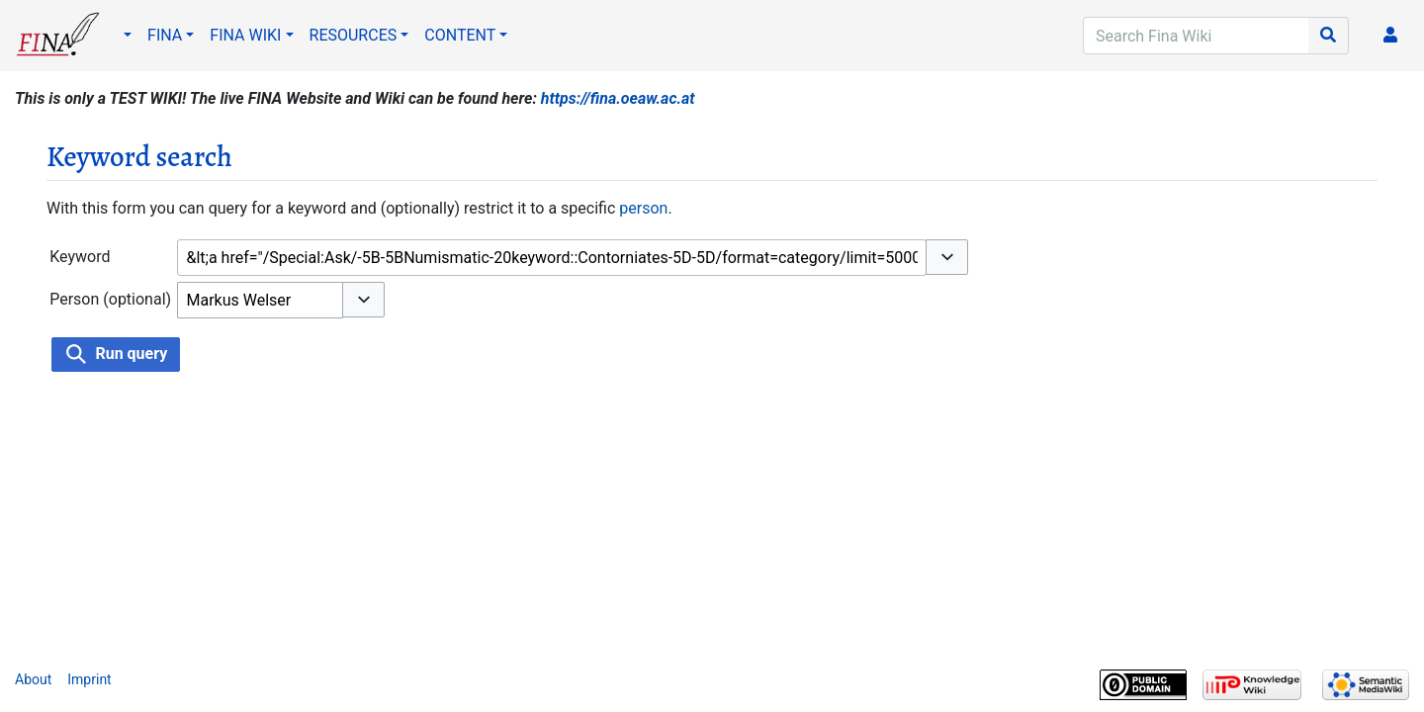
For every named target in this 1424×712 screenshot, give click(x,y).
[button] (947, 257)
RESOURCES (354, 35)
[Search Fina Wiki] (1196, 35)
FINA (164, 35)
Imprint (89, 679)
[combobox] (552, 257)
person (643, 208)
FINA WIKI (245, 35)
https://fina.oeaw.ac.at (618, 98)
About (33, 679)
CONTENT (459, 35)
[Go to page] (1328, 35)
